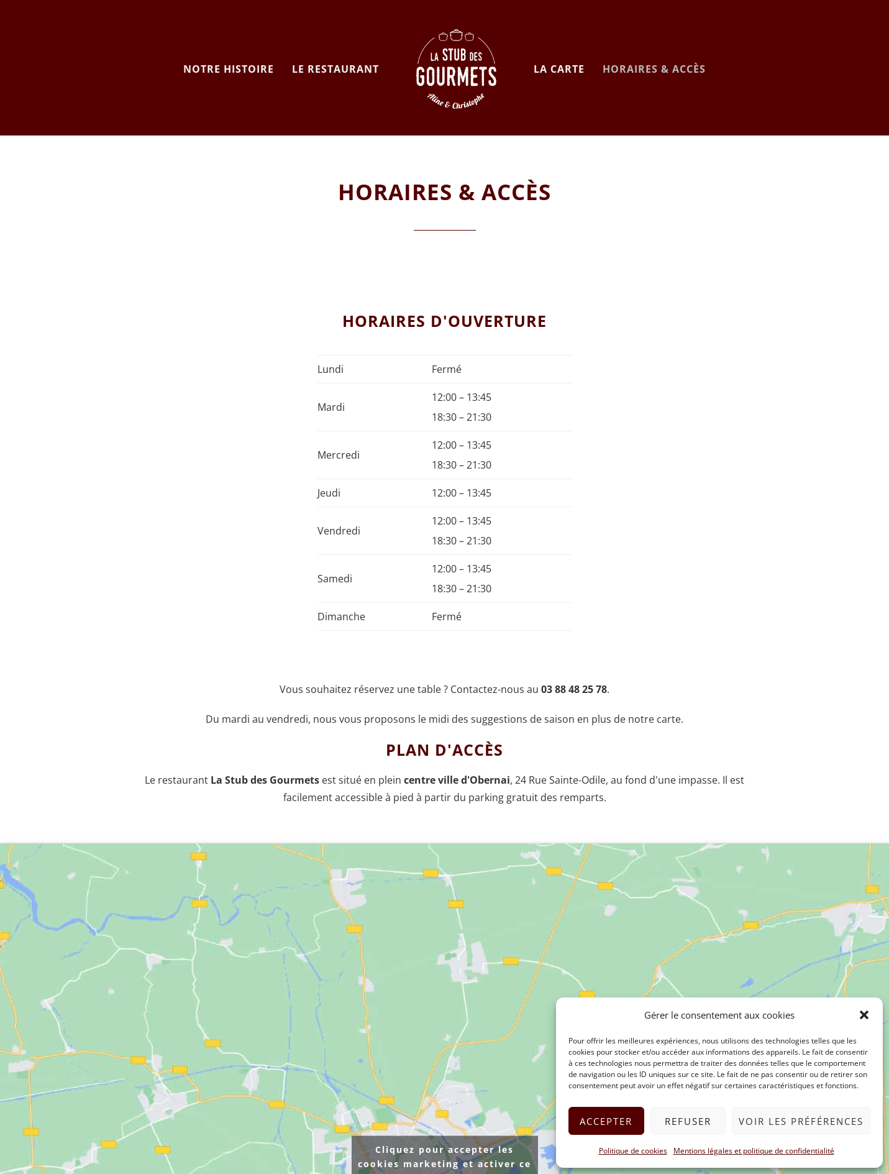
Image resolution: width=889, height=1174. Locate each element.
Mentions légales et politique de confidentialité (753, 1150)
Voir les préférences (801, 1121)
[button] (864, 1015)
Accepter (606, 1121)
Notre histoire (228, 69)
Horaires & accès (654, 69)
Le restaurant (335, 69)
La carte (559, 69)
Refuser (688, 1121)
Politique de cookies (633, 1150)
